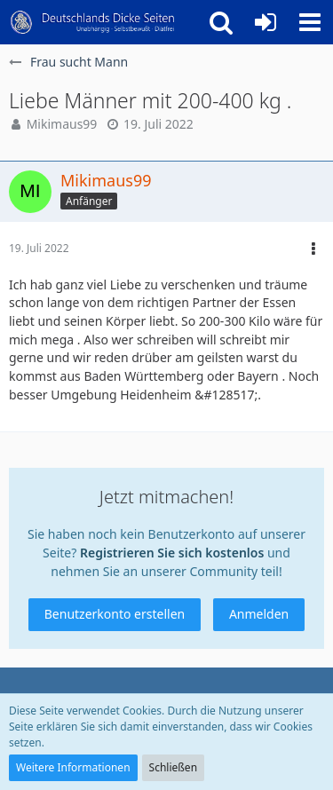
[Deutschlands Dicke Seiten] (92, 22)
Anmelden (259, 613)
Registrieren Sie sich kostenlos (172, 552)
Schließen (173, 767)
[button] (310, 22)
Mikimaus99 (62, 123)
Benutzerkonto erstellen (114, 613)
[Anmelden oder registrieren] (265, 22)
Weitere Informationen (73, 767)
